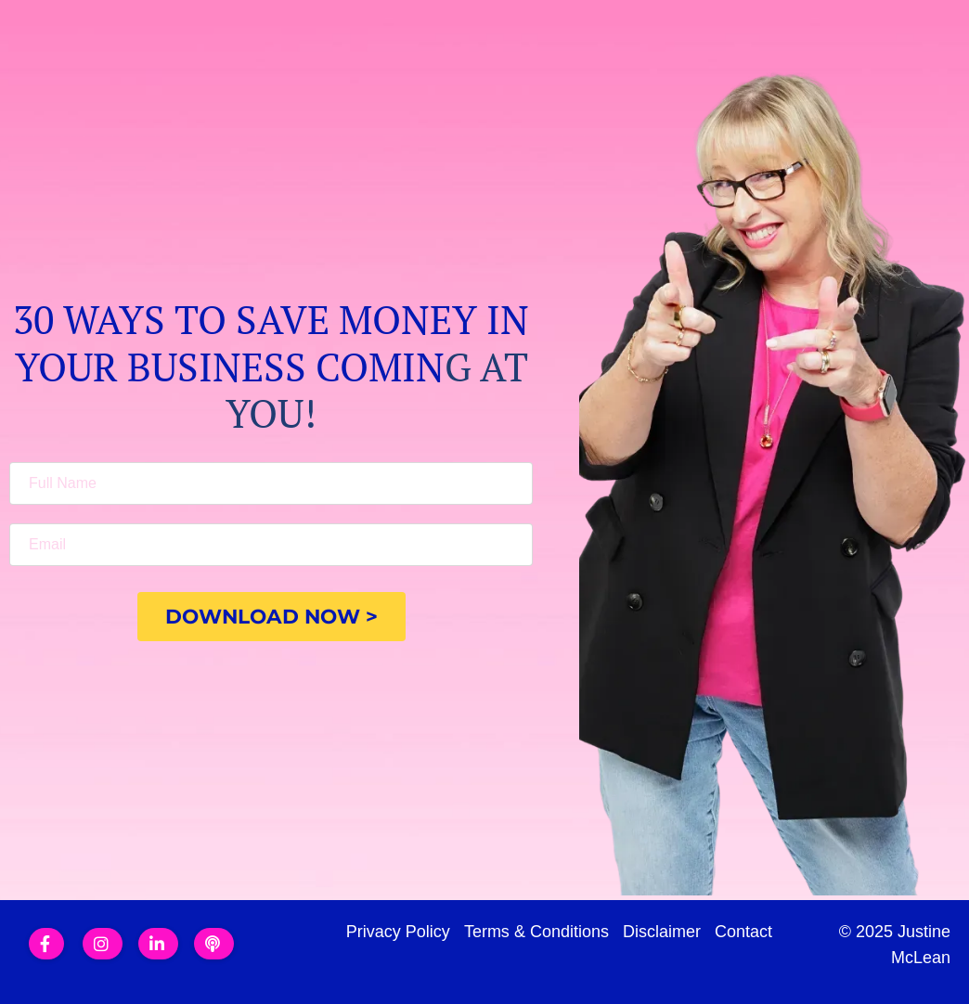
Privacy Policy (398, 931)
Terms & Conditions (536, 931)
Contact (743, 931)
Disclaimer (662, 931)
